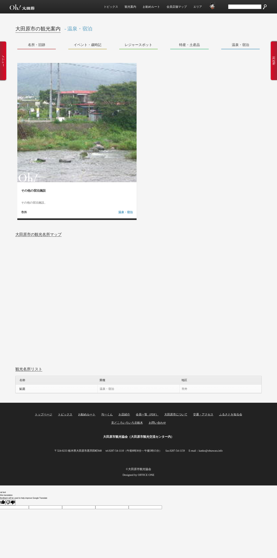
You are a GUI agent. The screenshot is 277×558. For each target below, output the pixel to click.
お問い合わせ (157, 422)
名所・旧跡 (36, 45)
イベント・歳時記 (87, 45)
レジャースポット (138, 45)
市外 (24, 212)
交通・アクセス (203, 414)
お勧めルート (151, 6)
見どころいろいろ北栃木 (127, 422)
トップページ (43, 414)
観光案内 (130, 6)
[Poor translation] (11, 502)
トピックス (111, 6)
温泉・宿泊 (240, 45)
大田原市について (175, 414)
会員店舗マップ (177, 6)
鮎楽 (22, 388)
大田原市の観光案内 (38, 29)
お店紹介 (124, 414)
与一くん (107, 414)
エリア (197, 6)
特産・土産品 (189, 45)
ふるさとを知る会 (230, 414)
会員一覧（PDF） (147, 414)
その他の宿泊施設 (33, 190)
